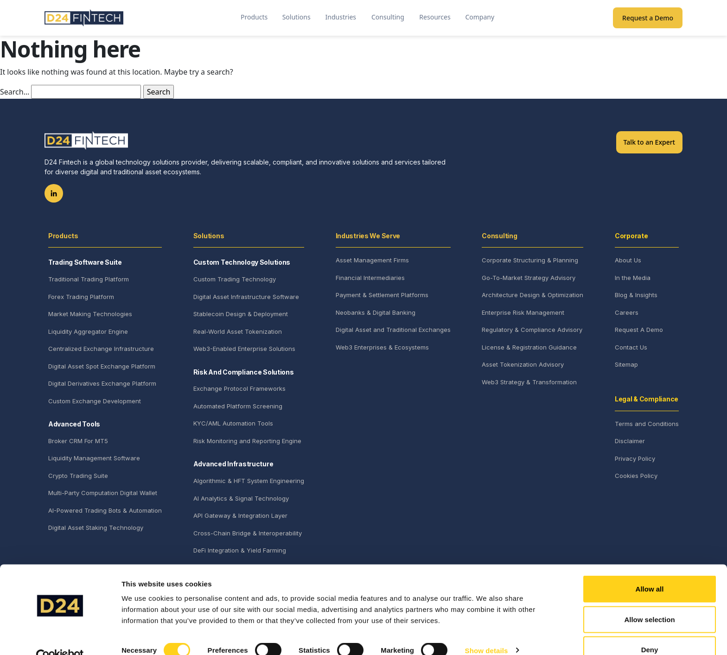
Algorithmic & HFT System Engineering (248, 480)
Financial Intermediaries (370, 277)
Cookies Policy (636, 475)
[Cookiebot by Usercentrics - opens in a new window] (60, 637)
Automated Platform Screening (237, 406)
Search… (14, 92)
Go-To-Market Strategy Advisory (528, 277)
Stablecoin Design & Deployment (240, 314)
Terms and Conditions (647, 423)
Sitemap (626, 364)
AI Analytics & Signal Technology (241, 498)
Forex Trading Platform (81, 296)
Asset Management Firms (372, 260)
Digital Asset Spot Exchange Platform (101, 366)
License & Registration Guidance (529, 347)
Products (254, 17)
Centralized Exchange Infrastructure (101, 348)
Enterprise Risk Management (523, 312)
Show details (486, 631)
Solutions (296, 17)
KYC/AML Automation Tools (233, 423)
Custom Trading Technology (234, 279)
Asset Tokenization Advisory (523, 364)
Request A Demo (639, 329)
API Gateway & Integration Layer (240, 515)
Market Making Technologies (90, 314)
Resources (434, 17)
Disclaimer (630, 441)
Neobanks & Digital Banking (375, 312)
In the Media (632, 277)
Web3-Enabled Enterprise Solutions (244, 348)
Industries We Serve (368, 236)
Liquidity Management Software (94, 458)
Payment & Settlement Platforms (382, 295)
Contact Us (631, 347)
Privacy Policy (635, 458)
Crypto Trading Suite (78, 475)
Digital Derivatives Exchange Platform (102, 383)
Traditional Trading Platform (88, 279)
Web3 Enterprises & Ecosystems (382, 347)
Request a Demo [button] (647, 17)
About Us (628, 260)
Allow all (650, 569)
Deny (649, 630)
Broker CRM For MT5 (78, 441)
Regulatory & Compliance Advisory (532, 329)
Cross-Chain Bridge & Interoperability (247, 533)
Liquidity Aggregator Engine (88, 331)
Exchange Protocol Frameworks (239, 388)
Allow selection (649, 600)
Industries (340, 17)
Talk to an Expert (649, 142)
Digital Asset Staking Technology (95, 527)
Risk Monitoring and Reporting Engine (247, 441)
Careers (626, 312)
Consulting (387, 17)
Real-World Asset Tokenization (237, 331)
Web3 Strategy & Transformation (529, 382)
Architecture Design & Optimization (532, 295)
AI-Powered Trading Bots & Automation (105, 510)
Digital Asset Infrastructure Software (246, 296)
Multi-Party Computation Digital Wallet (102, 492)
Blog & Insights (636, 295)
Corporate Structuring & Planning (530, 260)
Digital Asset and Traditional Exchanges (393, 329)
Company (479, 17)
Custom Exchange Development (94, 401)
